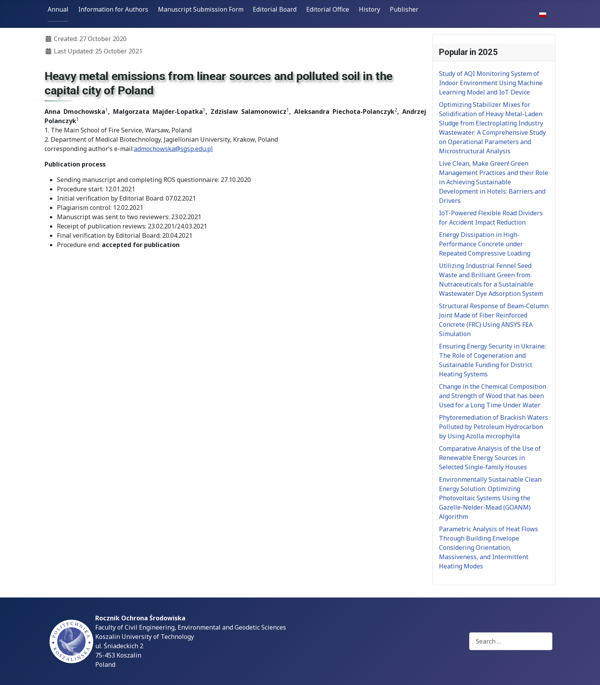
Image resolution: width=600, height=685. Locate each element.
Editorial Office (327, 9)
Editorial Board (275, 9)
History (369, 9)
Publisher (404, 9)
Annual (58, 9)
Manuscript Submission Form (200, 9)
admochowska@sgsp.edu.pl (173, 148)
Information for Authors (113, 9)
